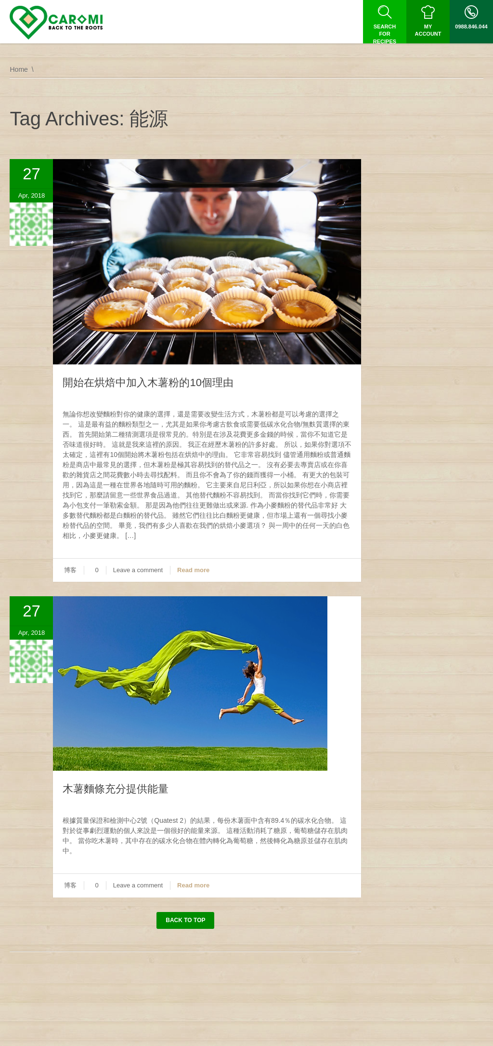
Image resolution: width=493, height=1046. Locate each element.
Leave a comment (138, 570)
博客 (70, 570)
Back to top (185, 920)
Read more (193, 570)
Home (18, 69)
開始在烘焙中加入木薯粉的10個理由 (148, 382)
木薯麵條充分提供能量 (116, 789)
